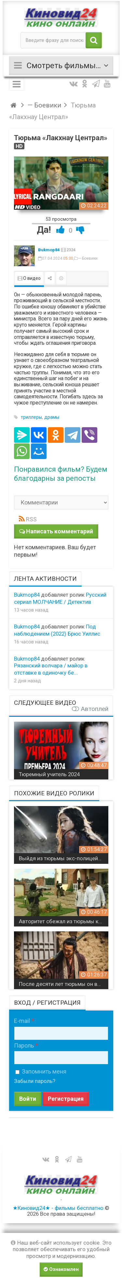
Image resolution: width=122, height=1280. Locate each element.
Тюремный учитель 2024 (49, 774)
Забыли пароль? (34, 1081)
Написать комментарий (59, 531)
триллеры (31, 417)
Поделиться (49, 278)
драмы (51, 417)
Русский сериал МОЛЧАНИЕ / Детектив (60, 598)
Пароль (24, 1045)
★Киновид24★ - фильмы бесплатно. (59, 1208)
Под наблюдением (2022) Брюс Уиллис (57, 630)
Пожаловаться (61, 278)
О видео (29, 278)
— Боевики (88, 258)
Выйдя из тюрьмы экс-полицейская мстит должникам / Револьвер (63, 858)
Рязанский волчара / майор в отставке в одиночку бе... (51, 669)
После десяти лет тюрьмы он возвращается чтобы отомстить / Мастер (63, 984)
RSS (31, 519)
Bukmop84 (49, 249)
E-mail (22, 1020)
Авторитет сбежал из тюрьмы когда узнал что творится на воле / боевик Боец (63, 921)
